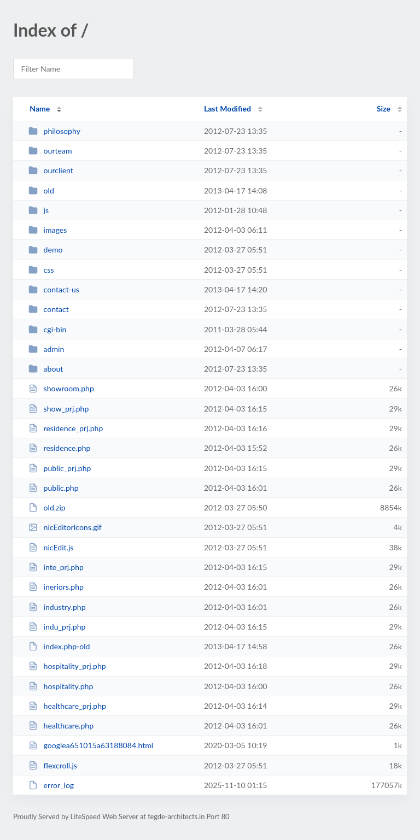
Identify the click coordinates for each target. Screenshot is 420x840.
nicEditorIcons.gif (65, 527)
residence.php (59, 448)
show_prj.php (58, 408)
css (41, 269)
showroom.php (61, 388)
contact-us (53, 289)
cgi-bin (47, 329)
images (47, 229)
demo (45, 249)
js (38, 210)
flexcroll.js (52, 765)
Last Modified (227, 108)
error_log (51, 785)
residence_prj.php (65, 428)
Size (383, 108)
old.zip (47, 507)
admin (46, 349)
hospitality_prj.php (67, 666)
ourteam (50, 150)
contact (48, 309)
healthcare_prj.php (67, 705)
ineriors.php (56, 586)
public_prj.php (59, 468)
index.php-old (59, 646)
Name (40, 108)
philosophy (54, 131)
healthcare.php (61, 725)
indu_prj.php (56, 626)
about (45, 368)
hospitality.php (60, 686)
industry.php (56, 607)
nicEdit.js (50, 547)
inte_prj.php (56, 567)
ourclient (50, 170)
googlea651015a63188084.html (90, 745)
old (41, 190)
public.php (53, 487)
